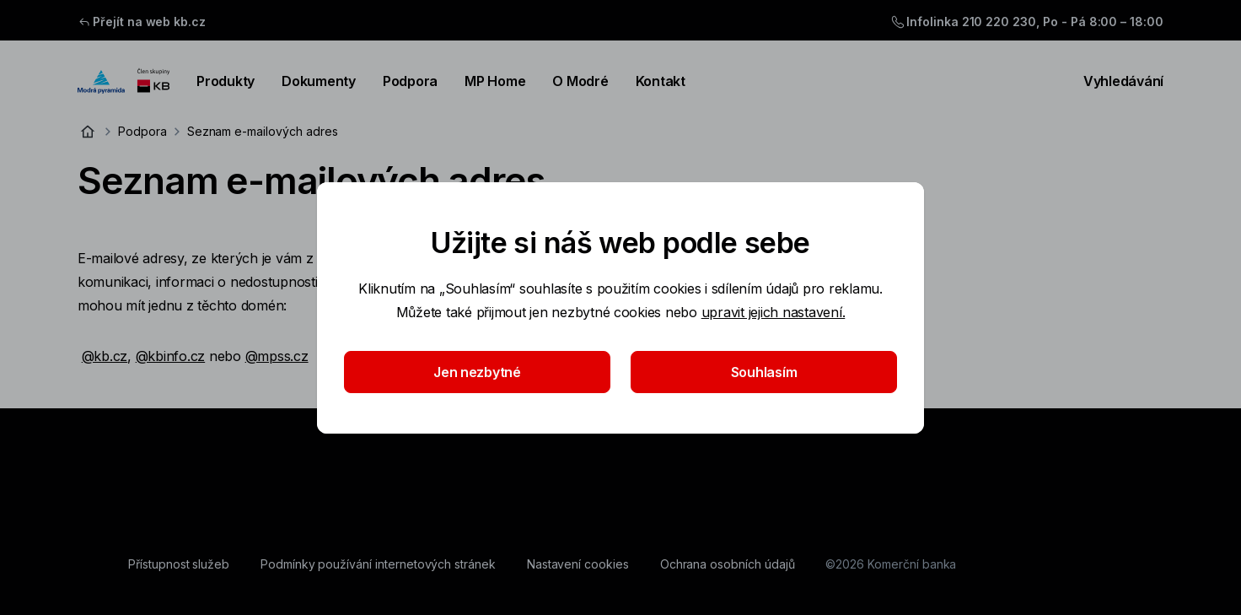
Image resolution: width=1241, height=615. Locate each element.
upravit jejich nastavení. (773, 312)
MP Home (495, 81)
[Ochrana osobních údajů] (727, 564)
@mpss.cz (277, 356)
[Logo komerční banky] (123, 80)
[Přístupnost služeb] (178, 564)
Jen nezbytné (477, 372)
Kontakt (660, 81)
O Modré (580, 81)
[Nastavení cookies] (578, 564)
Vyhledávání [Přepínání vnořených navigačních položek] (1113, 81)
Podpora (410, 81)
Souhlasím (764, 372)
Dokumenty (319, 81)
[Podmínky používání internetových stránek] (378, 564)
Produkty (225, 81)
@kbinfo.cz (170, 356)
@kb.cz (104, 356)
